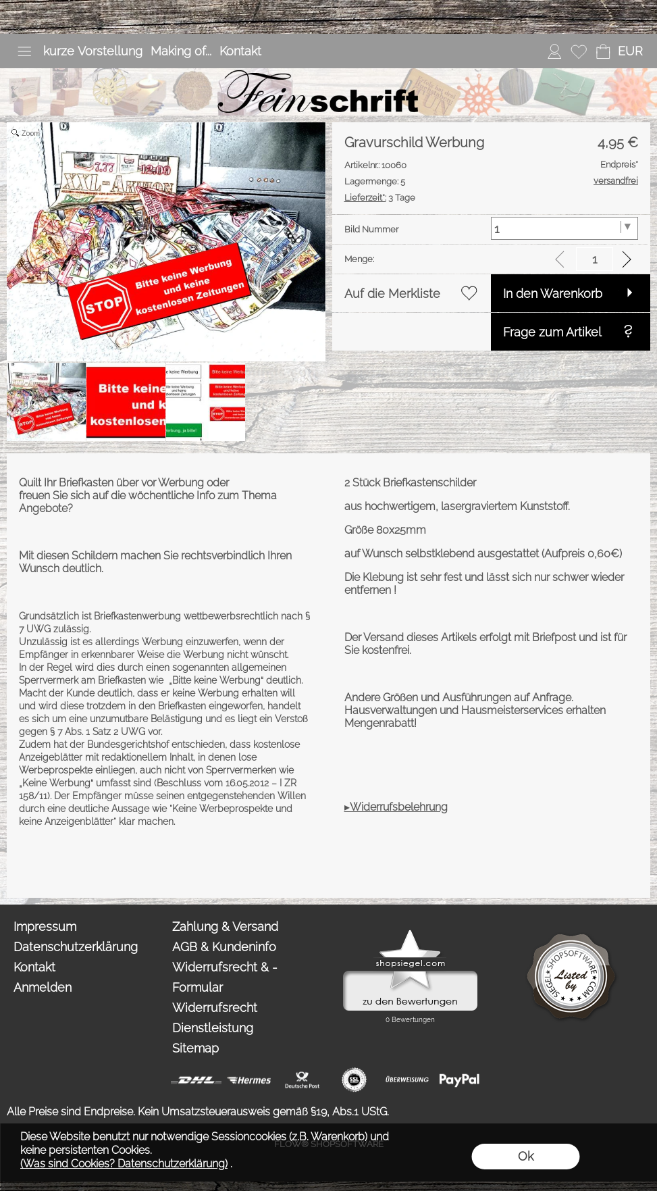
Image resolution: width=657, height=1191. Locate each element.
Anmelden (43, 987)
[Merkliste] (578, 51)
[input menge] (594, 259)
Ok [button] (525, 1156)
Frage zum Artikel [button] (552, 332)
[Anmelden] (554, 51)
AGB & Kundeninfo (224, 947)
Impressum (45, 926)
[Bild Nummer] (564, 228)
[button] (24, 51)
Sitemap (195, 1048)
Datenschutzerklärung (76, 947)
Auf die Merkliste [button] (392, 293)
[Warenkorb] (603, 51)
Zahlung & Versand (225, 926)
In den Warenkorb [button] (552, 293)
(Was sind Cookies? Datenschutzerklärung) (124, 1163)
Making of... (181, 51)
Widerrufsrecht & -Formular (225, 977)
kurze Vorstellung (92, 51)
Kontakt (240, 51)
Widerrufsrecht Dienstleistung (214, 1017)
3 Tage (379, 198)
